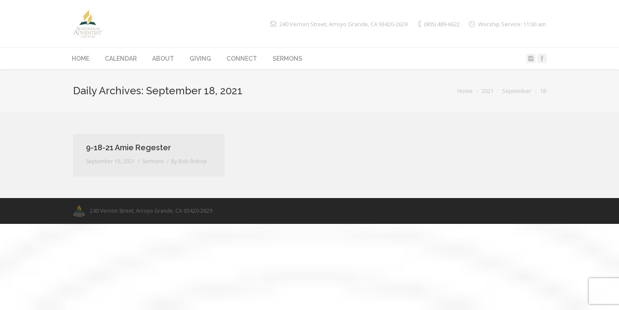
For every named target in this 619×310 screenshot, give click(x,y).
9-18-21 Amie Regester (128, 147)
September (516, 91)
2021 (487, 91)
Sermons (153, 161)
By (189, 161)
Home (465, 91)
